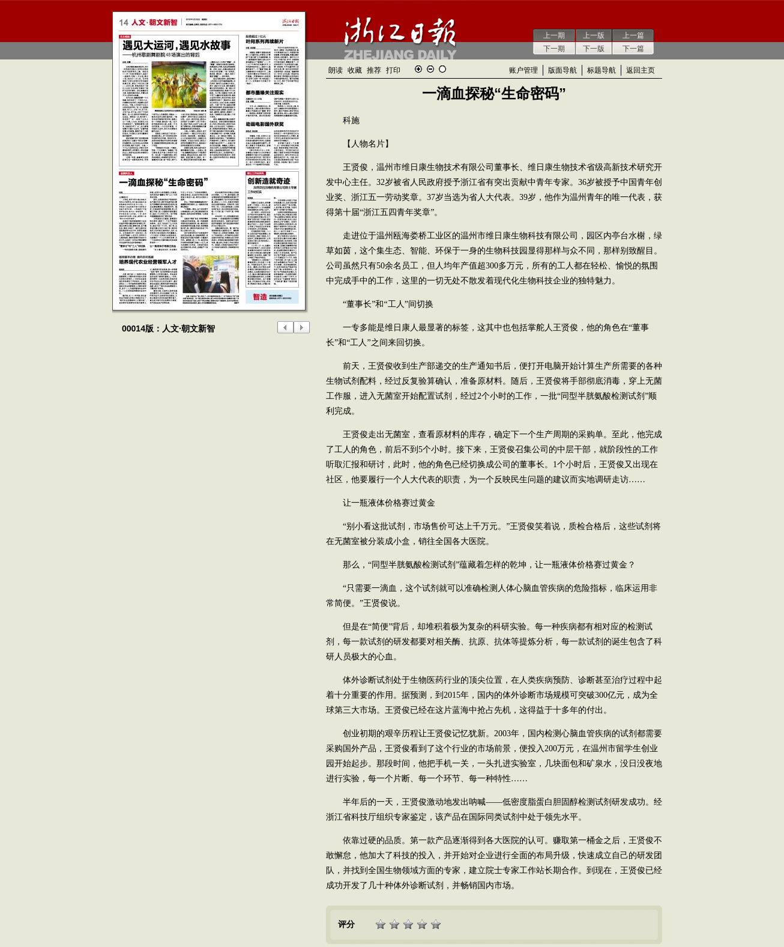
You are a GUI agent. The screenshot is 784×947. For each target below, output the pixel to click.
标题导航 (601, 70)
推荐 (374, 70)
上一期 (554, 35)
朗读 (335, 70)
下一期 (554, 48)
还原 (442, 69)
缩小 (430, 69)
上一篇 (633, 35)
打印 (393, 70)
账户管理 (523, 70)
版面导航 (562, 70)
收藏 (355, 70)
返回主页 (640, 70)
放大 (418, 69)
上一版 (594, 35)
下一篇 (633, 48)
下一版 (594, 48)
